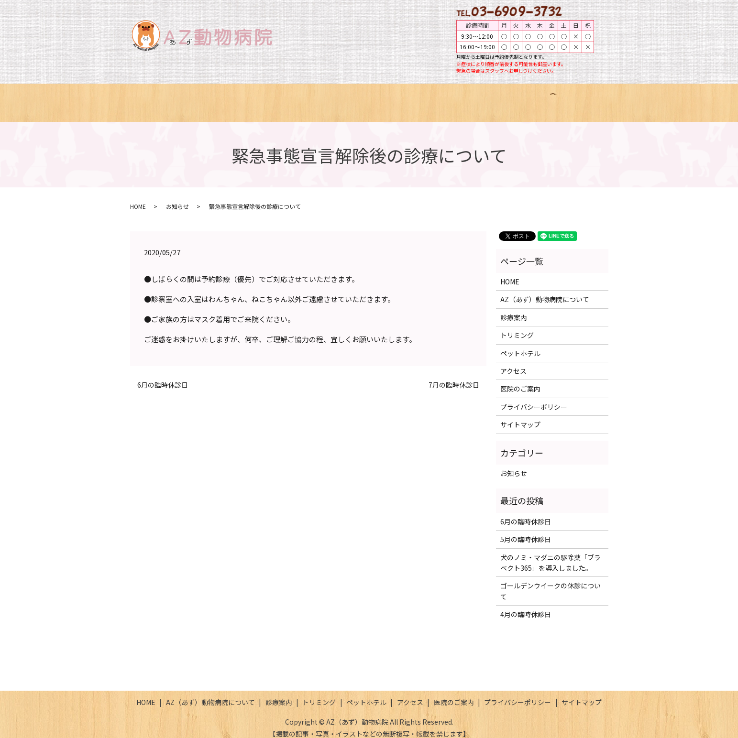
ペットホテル (430, 97)
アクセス (483, 97)
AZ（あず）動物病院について (244, 97)
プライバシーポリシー (533, 397)
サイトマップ (520, 415)
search (582, 98)
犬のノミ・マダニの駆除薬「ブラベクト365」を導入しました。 (550, 553)
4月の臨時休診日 (525, 605)
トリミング (373, 97)
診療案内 (322, 97)
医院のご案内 (537, 97)
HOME (170, 97)
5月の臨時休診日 (525, 530)
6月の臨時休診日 (162, 375)
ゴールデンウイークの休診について (550, 582)
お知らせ (177, 197)
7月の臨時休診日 (454, 375)
